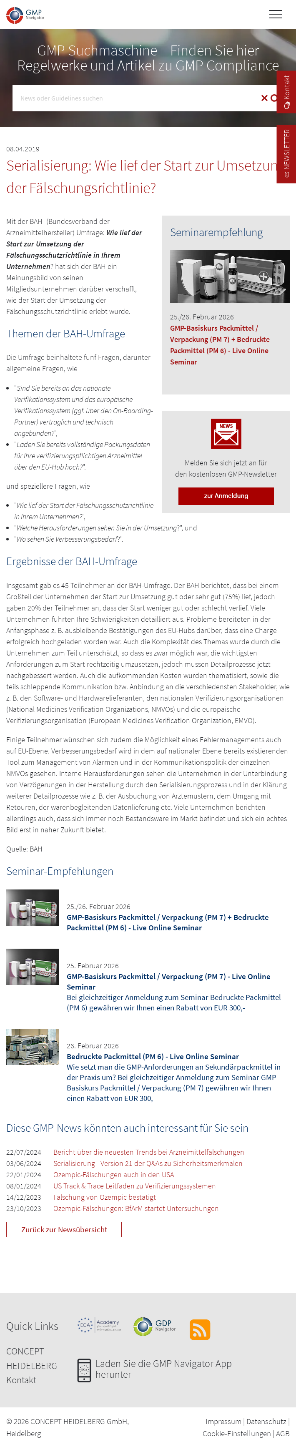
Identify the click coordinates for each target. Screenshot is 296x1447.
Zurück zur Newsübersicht (64, 1229)
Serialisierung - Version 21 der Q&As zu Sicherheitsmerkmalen (148, 1163)
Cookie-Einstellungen (237, 1433)
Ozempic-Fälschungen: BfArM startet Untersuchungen (136, 1208)
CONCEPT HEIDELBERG (31, 1358)
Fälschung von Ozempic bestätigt (104, 1197)
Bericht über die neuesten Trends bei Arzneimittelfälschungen (148, 1152)
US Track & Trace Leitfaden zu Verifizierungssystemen (134, 1186)
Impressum (223, 1421)
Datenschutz (266, 1421)
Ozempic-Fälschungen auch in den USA (113, 1174)
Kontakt (21, 1380)
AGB (283, 1433)
